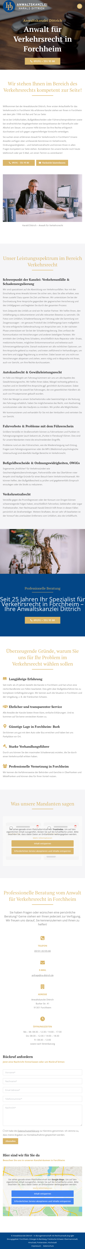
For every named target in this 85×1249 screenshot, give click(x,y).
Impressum (36, 1246)
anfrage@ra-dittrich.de (42, 975)
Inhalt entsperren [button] (42, 843)
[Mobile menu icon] (79, 6)
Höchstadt (52, 1242)
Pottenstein (42, 1242)
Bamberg (43, 1239)
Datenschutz (48, 1246)
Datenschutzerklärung (28, 1130)
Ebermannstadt (71, 1239)
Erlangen (33, 1239)
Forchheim (24, 1239)
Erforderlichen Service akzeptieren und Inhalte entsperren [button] (42, 851)
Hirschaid (32, 1242)
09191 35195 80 (42, 951)
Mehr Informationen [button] (42, 838)
